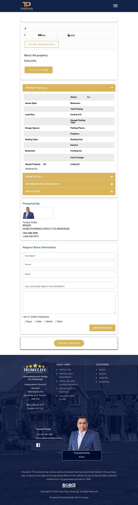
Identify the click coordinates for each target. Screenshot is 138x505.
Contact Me (65, 370)
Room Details (33, 176)
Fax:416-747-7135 (35, 408)
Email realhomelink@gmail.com (49, 438)
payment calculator (69, 343)
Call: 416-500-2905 (44, 434)
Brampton (104, 382)
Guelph (102, 374)
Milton (102, 370)
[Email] (69, 274)
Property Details (36, 87)
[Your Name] (69, 255)
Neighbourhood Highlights (42, 184)
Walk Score (32, 191)
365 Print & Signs (81, 497)
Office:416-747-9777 (35, 405)
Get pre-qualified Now (41, 44)
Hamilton (103, 378)
